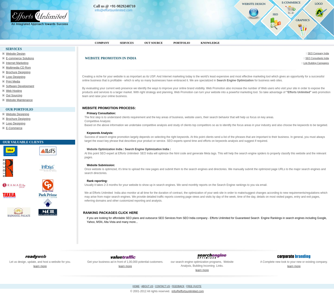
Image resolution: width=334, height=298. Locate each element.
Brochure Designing (18, 72)
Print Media (13, 81)
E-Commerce (14, 128)
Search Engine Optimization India (147, 149)
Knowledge (210, 42)
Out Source (154, 42)
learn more (40, 266)
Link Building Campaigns (316, 63)
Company (102, 42)
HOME (136, 286)
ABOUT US (147, 286)
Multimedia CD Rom (18, 67)
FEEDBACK (178, 286)
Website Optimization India (104, 149)
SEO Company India (318, 53)
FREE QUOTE (193, 286)
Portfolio (181, 42)
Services (127, 42)
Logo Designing (15, 77)
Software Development (20, 86)
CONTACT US (162, 286)
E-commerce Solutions (20, 58)
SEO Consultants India (317, 58)
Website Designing (17, 114)
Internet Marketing (17, 63)
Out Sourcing (14, 95)
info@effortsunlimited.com (188, 291)
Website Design (16, 53)
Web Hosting (14, 90)
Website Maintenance (19, 100)
